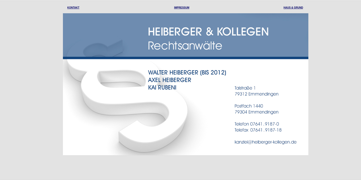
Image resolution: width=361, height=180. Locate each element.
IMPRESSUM (182, 7)
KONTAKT (73, 7)
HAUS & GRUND (293, 7)
